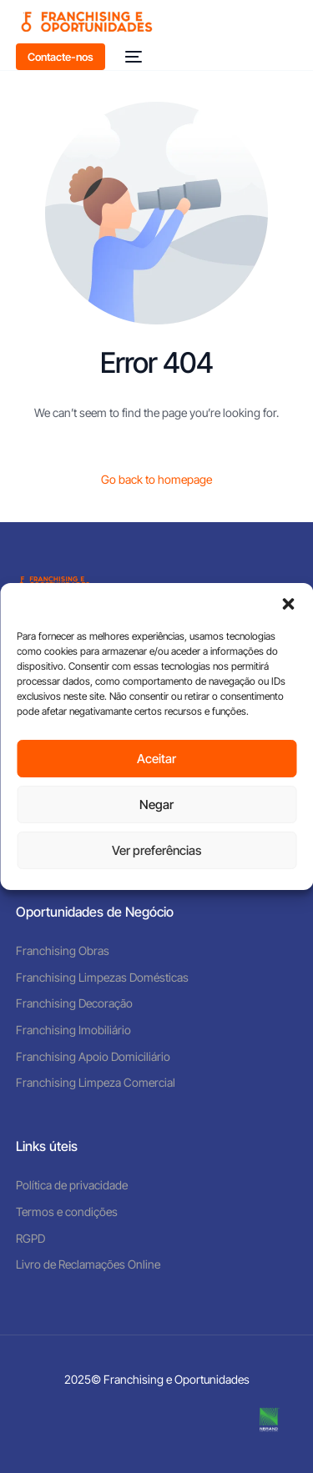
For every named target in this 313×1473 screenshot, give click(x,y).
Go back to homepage (156, 479)
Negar (156, 804)
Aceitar (156, 759)
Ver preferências (156, 850)
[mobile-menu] (132, 57)
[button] (288, 604)
